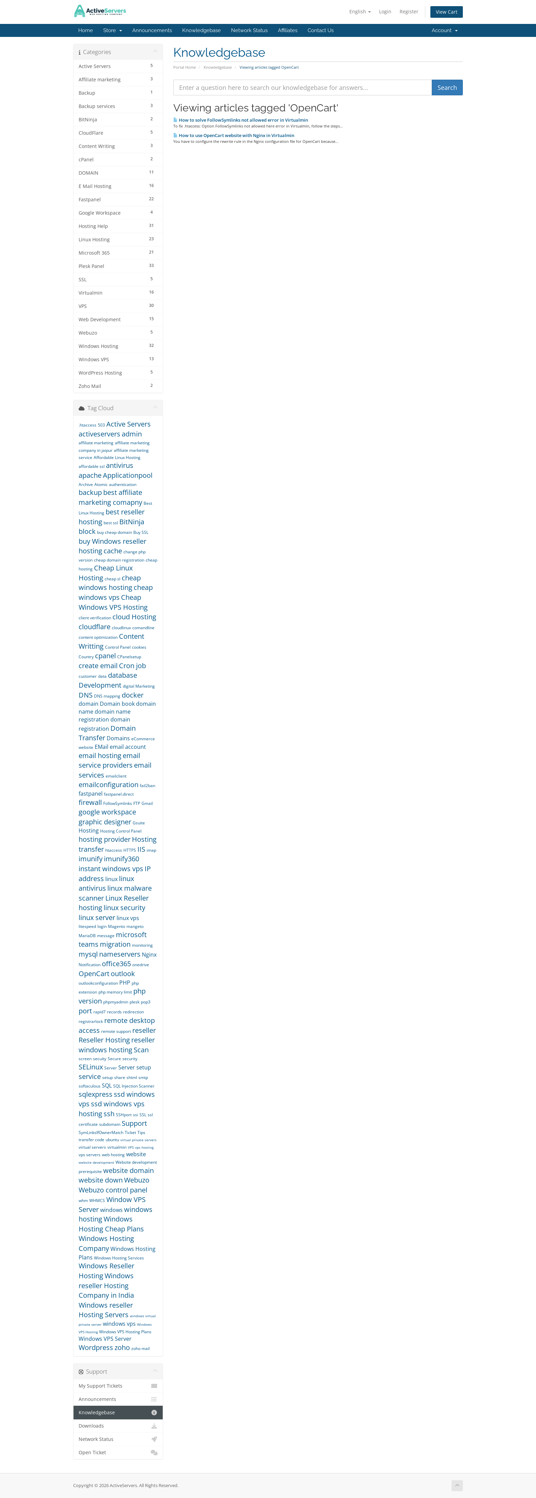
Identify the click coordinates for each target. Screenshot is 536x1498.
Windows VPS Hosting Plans (125, 1332)
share (119, 1077)
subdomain (109, 1124)
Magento (116, 926)
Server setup (134, 1067)
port (85, 1010)
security (129, 1059)
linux (111, 879)
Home (85, 30)
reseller (144, 1030)
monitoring (142, 945)
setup (107, 1077)
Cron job (132, 665)
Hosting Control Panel (121, 831)
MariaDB (87, 936)
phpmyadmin (115, 1002)
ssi (135, 1115)
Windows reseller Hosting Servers (106, 1310)
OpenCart (94, 973)
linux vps (128, 918)
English (360, 11)
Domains (118, 738)
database (122, 675)
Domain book (117, 703)
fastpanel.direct (119, 794)
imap (151, 850)
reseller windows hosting (117, 1044)
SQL (107, 1085)
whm (83, 1200)
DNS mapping (107, 696)
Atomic (101, 484)
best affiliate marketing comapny (110, 497)
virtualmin (116, 1147)
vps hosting (144, 1147)
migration (115, 944)
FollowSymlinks (117, 803)
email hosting (100, 755)
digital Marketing (139, 686)
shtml (131, 1077)
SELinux (91, 1066)
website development (96, 1162)
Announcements (152, 30)
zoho (122, 1347)
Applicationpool (127, 475)
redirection (133, 1012)
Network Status (249, 30)
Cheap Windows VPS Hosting (113, 602)
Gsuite (139, 823)
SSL (142, 1115)
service (90, 1076)
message (106, 936)
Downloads (118, 1426)
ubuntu (112, 1140)
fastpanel (91, 793)
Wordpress (96, 1347)
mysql (88, 954)
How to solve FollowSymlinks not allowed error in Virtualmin (240, 120)
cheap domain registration (119, 560)
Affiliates (287, 30)
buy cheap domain (114, 532)
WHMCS (97, 1200)
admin (132, 433)
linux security (124, 907)
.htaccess (87, 425)
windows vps (119, 1323)
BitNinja (131, 521)
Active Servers (128, 424)
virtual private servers (138, 1139)
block (87, 531)
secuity (99, 1059)
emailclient (116, 776)
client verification (95, 618)
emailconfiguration (108, 784)
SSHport (124, 1115)
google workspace (107, 812)
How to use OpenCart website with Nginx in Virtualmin (233, 135)
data (102, 676)
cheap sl (112, 579)
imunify (91, 858)
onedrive (140, 965)
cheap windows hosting (110, 582)
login (102, 926)
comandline (143, 628)
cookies (139, 647)
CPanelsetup (129, 657)
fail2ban (147, 785)
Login (385, 11)
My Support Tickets (118, 1386)
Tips (141, 1132)
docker (133, 695)
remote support (116, 1031)
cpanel (105, 655)
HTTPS (129, 850)
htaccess (113, 850)
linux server (97, 917)
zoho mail (140, 1348)
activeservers (99, 433)
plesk (134, 1002)
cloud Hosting (134, 616)
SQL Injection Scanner (134, 1086)
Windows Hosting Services (119, 1258)
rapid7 (99, 1012)
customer (88, 676)
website (136, 1154)
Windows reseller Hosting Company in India (106, 1285)
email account (128, 747)
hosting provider (105, 839)
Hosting (89, 830)
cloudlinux (121, 628)
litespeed (87, 926)
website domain (128, 1170)
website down (101, 1180)
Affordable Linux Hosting (117, 457)
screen (85, 1059)
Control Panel (118, 647)
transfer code (91, 1140)
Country (86, 657)
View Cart (446, 12)
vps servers (89, 1155)
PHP (124, 982)
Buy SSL (140, 532)
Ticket (130, 1132)
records (114, 1012)
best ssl (111, 523)
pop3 (145, 1002)
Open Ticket (118, 1452)
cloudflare (94, 626)
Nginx (149, 954)
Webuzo (136, 1180)
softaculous (89, 1086)
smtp (143, 1077)
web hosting (113, 1155)
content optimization (98, 637)
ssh (109, 1113)
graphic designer (105, 821)
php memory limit (115, 992)
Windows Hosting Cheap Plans (111, 1223)
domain (88, 703)
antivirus (119, 465)
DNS (86, 695)
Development (100, 685)
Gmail (147, 803)
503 (101, 425)
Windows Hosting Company (106, 1243)
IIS (141, 849)
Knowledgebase (201, 30)
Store (112, 30)
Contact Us (321, 30)
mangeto (135, 926)
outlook (123, 973)
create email (98, 665)
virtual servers (92, 1147)
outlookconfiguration (98, 983)
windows (111, 1210)
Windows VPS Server (105, 1338)
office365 (116, 963)
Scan (141, 1049)
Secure (114, 1059)
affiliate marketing (96, 443)
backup (90, 492)
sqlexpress (95, 1094)
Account (445, 30)
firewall (90, 802)
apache (90, 475)
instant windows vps (111, 868)
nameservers (119, 954)
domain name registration (105, 715)
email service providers (109, 760)
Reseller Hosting (104, 1039)
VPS (131, 1147)
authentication (122, 484)
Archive (86, 484)
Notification (89, 965)
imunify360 (121, 858)
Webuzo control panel (113, 1190)
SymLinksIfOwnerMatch (101, 1132)
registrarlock (91, 1021)
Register (409, 11)
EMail (101, 747)
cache (113, 550)
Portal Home (184, 67)
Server (110, 1068)
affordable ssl (92, 466)
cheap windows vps (116, 592)
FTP (136, 803)
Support (134, 1123)
